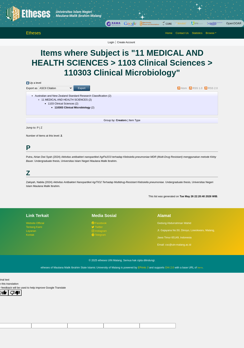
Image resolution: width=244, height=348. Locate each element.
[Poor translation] (15, 293)
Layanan (31, 230)
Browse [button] (210, 33)
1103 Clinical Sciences (61, 103)
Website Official (35, 223)
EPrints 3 (143, 267)
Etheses (33, 33)
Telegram (99, 234)
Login (111, 42)
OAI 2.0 (169, 267)
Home (168, 33)
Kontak (30, 234)
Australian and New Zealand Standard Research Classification (71, 95)
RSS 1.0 (197, 88)
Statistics (197, 33)
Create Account (126, 42)
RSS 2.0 (213, 88)
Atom (184, 88)
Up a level (35, 82)
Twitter (97, 227)
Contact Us (182, 33)
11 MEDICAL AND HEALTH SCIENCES (64, 99)
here (200, 267)
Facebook (99, 223)
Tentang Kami (34, 227)
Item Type (134, 120)
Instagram (99, 230)
